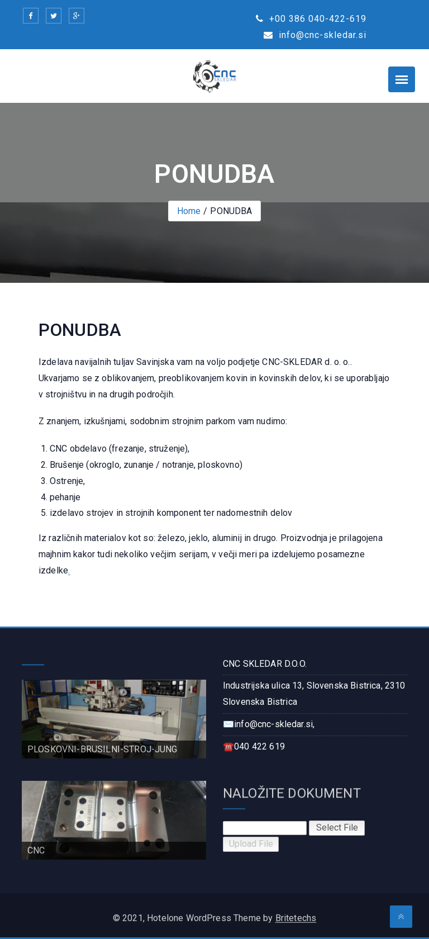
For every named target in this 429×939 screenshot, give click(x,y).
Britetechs (296, 922)
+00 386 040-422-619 (311, 18)
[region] (114, 719)
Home (189, 211)
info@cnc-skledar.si (315, 35)
